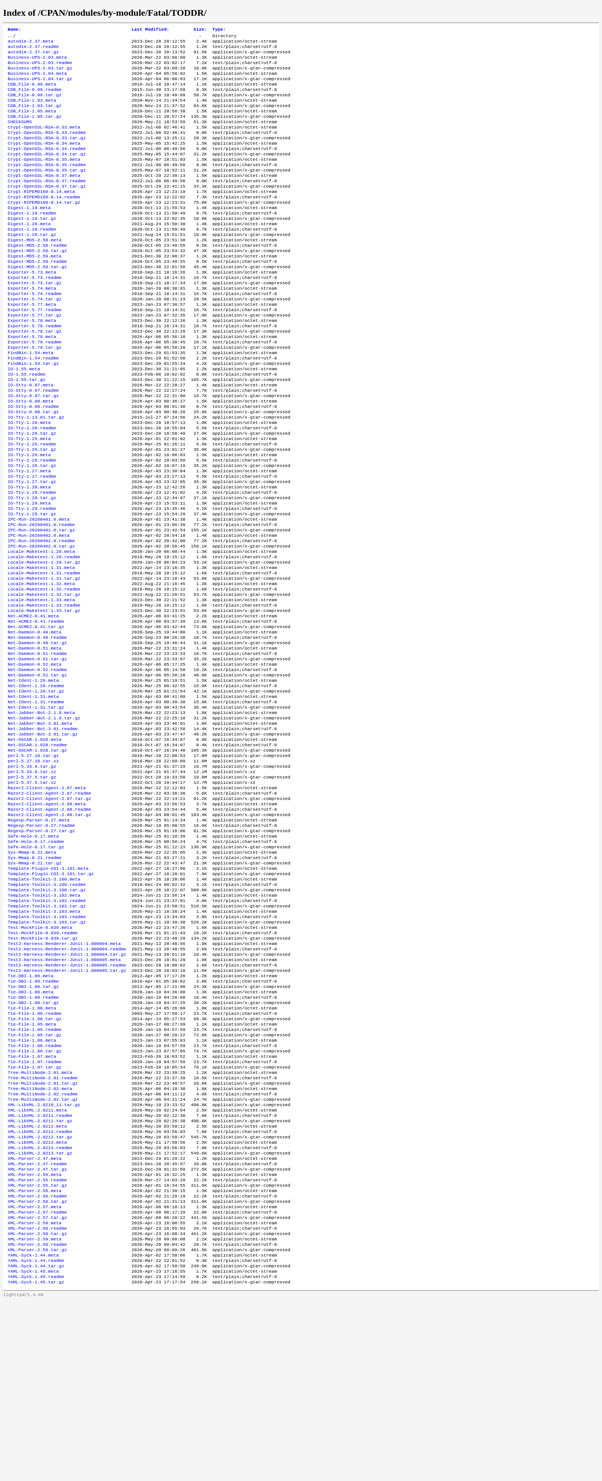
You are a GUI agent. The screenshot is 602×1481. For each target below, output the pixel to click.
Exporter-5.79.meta (32, 381)
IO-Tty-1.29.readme (32, 577)
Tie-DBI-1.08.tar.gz (33, 1142)
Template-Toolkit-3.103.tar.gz (47, 1050)
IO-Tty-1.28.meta (29, 553)
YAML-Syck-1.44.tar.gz (36, 1443)
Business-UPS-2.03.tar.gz (40, 74)
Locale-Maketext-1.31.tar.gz (44, 657)
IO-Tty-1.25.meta (29, 498)
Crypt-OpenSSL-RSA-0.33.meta (44, 142)
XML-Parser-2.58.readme (37, 1400)
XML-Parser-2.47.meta (34, 1320)
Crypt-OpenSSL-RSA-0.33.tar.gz (47, 154)
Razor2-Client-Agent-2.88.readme (49, 921)
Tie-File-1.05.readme (34, 1173)
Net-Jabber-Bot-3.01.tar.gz (43, 835)
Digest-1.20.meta (29, 252)
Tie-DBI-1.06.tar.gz (33, 1124)
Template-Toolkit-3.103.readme (47, 1044)
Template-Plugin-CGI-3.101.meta (48, 989)
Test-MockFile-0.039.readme (43, 1062)
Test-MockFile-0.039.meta (40, 1056)
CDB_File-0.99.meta (32, 92)
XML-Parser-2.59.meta (34, 1412)
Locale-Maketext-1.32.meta (41, 663)
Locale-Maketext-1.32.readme (44, 669)
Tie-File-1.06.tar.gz (34, 1197)
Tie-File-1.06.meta (32, 1185)
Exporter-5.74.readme (34, 332)
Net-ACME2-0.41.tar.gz (36, 712)
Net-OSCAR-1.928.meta (34, 841)
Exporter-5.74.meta (32, 326)
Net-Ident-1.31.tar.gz (36, 805)
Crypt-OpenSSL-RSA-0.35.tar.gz (47, 191)
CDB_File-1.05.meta (32, 123)
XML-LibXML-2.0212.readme (40, 1289)
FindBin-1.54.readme (33, 405)
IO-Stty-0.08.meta (30, 455)
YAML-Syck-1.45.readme (36, 1455)
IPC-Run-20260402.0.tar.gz (41, 620)
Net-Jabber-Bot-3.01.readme (43, 829)
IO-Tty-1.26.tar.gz (32, 528)
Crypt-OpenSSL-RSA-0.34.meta (44, 160)
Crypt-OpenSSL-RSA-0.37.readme (47, 203)
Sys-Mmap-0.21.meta (32, 970)
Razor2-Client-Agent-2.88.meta (47, 915)
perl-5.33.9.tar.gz (32, 872)
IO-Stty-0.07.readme (33, 442)
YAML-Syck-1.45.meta (33, 1449)
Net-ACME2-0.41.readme (36, 706)
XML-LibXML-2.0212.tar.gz (40, 1296)
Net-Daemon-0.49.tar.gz (37, 731)
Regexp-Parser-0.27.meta (38, 933)
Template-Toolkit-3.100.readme (47, 1007)
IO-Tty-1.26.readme (32, 522)
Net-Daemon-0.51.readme (37, 743)
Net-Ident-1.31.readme (36, 798)
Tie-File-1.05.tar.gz (34, 1179)
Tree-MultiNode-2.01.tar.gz (43, 1234)
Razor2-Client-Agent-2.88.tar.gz (49, 927)
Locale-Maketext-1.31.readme (44, 651)
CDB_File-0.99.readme (34, 99)
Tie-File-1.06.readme (34, 1191)
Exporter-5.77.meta (32, 344)
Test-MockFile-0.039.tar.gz (43, 1068)
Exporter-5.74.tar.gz (34, 338)
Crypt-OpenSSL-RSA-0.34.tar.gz (47, 172)
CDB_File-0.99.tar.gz (34, 105)
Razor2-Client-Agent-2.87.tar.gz (49, 909)
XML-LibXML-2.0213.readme (40, 1308)
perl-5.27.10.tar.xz (33, 866)
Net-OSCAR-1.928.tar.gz (37, 854)
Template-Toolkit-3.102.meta (44, 1019)
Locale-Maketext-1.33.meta (41, 682)
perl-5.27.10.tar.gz (33, 860)
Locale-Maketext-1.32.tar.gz (44, 676)
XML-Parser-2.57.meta (34, 1375)
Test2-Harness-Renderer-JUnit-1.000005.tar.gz (67, 1105)
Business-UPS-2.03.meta (37, 62)
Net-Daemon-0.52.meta (34, 755)
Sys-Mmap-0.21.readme (34, 976)
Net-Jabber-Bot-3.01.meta (40, 823)
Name (14, 30)
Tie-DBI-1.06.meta (30, 1111)
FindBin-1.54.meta (30, 399)
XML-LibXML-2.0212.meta (37, 1283)
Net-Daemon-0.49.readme (37, 725)
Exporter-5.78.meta (32, 363)
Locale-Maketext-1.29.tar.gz (44, 639)
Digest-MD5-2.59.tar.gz (37, 301)
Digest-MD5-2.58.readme (37, 277)
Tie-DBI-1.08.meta (30, 1130)
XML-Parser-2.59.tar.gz (37, 1425)
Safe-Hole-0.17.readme (36, 958)
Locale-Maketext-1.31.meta (41, 645)
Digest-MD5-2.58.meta (34, 270)
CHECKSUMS (20, 135)
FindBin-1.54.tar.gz (33, 412)
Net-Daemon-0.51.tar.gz (37, 749)
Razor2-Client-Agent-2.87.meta (47, 897)
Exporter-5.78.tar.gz (34, 375)
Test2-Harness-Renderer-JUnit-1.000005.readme (67, 1099)
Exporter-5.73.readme (34, 313)
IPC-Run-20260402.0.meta (38, 608)
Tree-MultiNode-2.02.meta (40, 1240)
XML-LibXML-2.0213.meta (37, 1302)
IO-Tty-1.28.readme (32, 559)
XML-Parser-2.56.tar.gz (37, 1369)
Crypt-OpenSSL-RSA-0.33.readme (47, 148)
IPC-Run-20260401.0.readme (41, 596)
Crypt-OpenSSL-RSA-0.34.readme (47, 166)
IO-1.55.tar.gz (26, 430)
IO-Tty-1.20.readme (32, 485)
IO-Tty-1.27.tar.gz (32, 547)
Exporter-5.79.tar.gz (34, 393)
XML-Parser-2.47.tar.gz (37, 1332)
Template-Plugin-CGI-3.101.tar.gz (51, 995)
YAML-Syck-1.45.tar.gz (36, 1461)
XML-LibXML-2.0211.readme (40, 1271)
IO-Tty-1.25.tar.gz (32, 510)
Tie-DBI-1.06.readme (33, 1118)
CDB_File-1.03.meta (32, 111)
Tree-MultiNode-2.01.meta (40, 1222)
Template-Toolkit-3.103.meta (44, 1038)
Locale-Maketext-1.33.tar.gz (44, 694)
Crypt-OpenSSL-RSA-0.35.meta (44, 178)
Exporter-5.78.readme (34, 369)
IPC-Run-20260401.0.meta (38, 590)
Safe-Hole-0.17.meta (33, 952)
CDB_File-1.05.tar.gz (34, 129)
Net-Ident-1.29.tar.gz (36, 786)
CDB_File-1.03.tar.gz (34, 117)
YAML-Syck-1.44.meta (33, 1431)
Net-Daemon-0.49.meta (34, 719)
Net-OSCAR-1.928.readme (37, 847)
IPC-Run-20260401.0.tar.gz (41, 602)
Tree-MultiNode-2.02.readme (43, 1247)
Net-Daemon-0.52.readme (37, 762)
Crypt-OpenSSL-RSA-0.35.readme (47, 184)
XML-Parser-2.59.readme (37, 1418)
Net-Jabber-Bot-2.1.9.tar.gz (44, 817)
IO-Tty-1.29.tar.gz (32, 584)
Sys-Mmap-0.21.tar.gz (34, 983)
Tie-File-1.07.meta (32, 1204)
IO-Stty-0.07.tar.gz (33, 448)
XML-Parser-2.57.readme (37, 1382)
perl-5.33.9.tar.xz (32, 878)
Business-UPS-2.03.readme (40, 68)
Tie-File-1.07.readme (34, 1210)
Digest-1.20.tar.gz (32, 264)
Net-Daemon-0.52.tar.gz (37, 768)
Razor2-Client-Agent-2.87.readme (49, 903)
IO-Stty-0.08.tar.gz (33, 467)
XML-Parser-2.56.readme (37, 1363)
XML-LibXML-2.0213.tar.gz (40, 1314)
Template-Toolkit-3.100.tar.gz (47, 1013)
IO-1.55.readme (26, 424)
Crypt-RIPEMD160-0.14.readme (44, 221)
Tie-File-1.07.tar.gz (34, 1216)
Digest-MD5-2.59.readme (37, 295)
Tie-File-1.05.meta (32, 1167)
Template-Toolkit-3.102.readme (47, 1026)
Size (200, 30)
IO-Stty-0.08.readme (33, 461)
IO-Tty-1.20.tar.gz (32, 491)
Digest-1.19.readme (32, 240)
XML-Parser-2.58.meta (34, 1394)
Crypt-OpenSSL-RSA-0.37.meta (44, 197)
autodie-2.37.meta (30, 43)
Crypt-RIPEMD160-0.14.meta (41, 215)
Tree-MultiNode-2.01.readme (43, 1228)
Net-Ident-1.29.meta (33, 774)
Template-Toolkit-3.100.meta (44, 1001)
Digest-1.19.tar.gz (32, 246)
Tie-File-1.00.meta (32, 1148)
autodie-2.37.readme (33, 49)
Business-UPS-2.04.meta (37, 80)
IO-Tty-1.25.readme (32, 504)
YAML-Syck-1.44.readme (36, 1437)
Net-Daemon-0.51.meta (34, 737)
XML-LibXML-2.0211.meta (37, 1265)
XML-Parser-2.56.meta (34, 1357)
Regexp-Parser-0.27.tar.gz (41, 946)
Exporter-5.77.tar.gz (34, 356)
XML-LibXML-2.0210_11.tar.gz (44, 1259)
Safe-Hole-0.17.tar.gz (36, 964)
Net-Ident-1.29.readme (36, 780)
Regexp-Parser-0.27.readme (41, 940)
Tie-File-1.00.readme (34, 1154)
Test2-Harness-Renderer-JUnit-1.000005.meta (64, 1093)
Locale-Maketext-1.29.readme (44, 633)
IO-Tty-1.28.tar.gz (32, 565)
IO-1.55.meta (24, 418)
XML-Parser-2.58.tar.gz (37, 1406)
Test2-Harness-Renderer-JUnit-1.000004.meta (64, 1075)
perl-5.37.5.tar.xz (32, 890)
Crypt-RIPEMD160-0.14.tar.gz (44, 227)
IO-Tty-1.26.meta (29, 516)
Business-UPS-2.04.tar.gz (40, 86)
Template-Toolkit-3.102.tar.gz (47, 1032)
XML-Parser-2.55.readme (37, 1345)
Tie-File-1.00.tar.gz (34, 1161)
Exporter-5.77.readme (34, 350)
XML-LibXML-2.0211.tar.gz (40, 1277)
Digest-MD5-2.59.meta (34, 289)
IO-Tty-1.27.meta (29, 534)
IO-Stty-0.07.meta (30, 436)
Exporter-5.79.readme (34, 387)
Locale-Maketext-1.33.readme (44, 688)
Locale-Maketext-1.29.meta (41, 626)
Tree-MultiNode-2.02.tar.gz (43, 1253)
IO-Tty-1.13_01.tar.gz (36, 473)
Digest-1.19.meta (29, 234)
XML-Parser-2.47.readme (37, 1326)
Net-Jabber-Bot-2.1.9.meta (41, 811)
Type (219, 30)
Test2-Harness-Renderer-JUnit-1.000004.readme (67, 1081)
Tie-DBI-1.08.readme (33, 1136)
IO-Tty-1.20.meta (29, 479)
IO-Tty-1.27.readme (32, 541)
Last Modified (150, 30)
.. (10, 37)
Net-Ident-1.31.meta (33, 792)
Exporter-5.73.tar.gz (34, 320)
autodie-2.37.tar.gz (33, 56)
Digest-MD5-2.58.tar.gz (37, 283)
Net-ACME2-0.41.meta (33, 700)
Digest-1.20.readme (32, 258)
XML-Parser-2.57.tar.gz (37, 1388)
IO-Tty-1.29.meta (29, 571)
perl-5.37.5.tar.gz (32, 884)
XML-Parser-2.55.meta (34, 1339)
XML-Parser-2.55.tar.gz (37, 1351)
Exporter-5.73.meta (32, 307)
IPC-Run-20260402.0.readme (41, 614)
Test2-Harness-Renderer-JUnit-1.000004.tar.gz (67, 1087)
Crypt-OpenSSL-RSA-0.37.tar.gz (47, 209)
